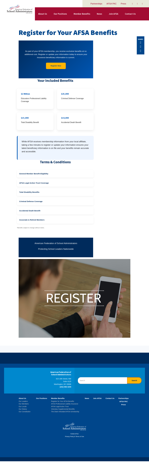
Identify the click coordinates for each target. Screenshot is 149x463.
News (99, 13)
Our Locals (23, 408)
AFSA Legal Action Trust (60, 408)
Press (123, 4)
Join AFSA (113, 13)
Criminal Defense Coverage (30, 203)
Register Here (56, 66)
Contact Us (130, 13)
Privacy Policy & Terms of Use (74, 438)
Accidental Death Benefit (29, 212)
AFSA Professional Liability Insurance (64, 406)
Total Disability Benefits (29, 194)
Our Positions (60, 13)
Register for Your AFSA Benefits (62, 403)
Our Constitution (24, 413)
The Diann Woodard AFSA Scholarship (65, 413)
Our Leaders (23, 403)
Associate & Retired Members (31, 222)
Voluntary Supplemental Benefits (63, 411)
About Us (42, 13)
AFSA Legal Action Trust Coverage (34, 185)
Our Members (24, 406)
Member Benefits (82, 13)
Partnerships (96, 4)
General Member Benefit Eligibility (33, 175)
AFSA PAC (112, 4)
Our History (23, 411)
